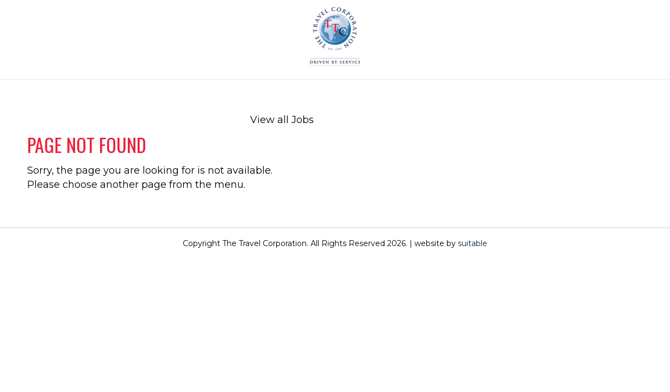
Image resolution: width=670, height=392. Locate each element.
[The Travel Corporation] (334, 37)
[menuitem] (282, 87)
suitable (472, 243)
